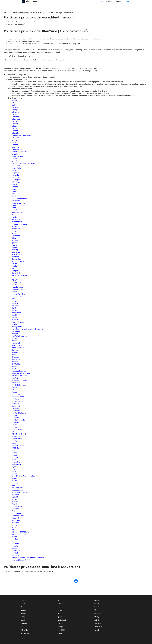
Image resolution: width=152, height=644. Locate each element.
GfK (13, 268)
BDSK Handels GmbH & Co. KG (23, 163)
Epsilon (14, 243)
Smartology (16, 462)
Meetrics (15, 334)
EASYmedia (16, 236)
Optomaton (16, 383)
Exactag (15, 250)
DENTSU (14, 210)
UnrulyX (14, 504)
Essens (14, 245)
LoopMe (15, 315)
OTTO (14, 369)
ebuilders (15, 544)
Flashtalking (16, 259)
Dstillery (15, 231)
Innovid (14, 292)
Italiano (97, 600)
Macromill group (18, 322)
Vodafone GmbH (18, 516)
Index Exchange (18, 287)
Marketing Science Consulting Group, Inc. (27, 329)
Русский (60, 623)
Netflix (14, 355)
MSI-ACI (15, 320)
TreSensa (15, 495)
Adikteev (15, 124)
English (23, 600)
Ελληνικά (61, 607)
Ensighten (15, 240)
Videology (15, 509)
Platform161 (16, 394)
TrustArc (15, 502)
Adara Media (17, 119)
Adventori (15, 138)
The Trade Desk (17, 488)
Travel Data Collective (20, 492)
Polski (96, 620)
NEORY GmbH (17, 345)
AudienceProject (18, 156)
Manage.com (17, 327)
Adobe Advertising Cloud (21, 135)
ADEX (13, 103)
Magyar (60, 613)
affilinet (14, 537)
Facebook (15, 257)
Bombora (15, 177)
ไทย (22, 627)
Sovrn (14, 469)
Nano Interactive (18, 348)
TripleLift (15, 497)
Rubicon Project (18, 429)
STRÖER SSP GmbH (19, 434)
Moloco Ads (16, 343)
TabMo (14, 481)
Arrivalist (15, 154)
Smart (14, 460)
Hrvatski (24, 613)
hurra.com (16, 551)
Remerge (15, 418)
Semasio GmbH (18, 446)
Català (23, 603)
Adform (14, 121)
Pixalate (15, 392)
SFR (13, 432)
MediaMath (16, 331)
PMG (13, 390)
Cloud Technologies (19, 198)
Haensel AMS (16, 273)
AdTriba (15, 114)
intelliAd (15, 553)
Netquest (15, 357)
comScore (15, 539)
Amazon (15, 142)
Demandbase (17, 222)
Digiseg (14, 226)
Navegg (15, 350)
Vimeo (14, 511)
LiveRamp (15, 310)
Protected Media (18, 397)
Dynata (14, 233)
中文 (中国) (62, 630)
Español (97, 607)
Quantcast (16, 406)
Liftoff (14, 308)
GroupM (15, 271)
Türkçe (60, 627)
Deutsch (24, 607)
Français (61, 600)
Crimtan (15, 205)
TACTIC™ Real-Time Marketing (23, 476)
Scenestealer (17, 439)
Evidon (14, 247)
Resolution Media (18, 420)
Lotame (14, 317)
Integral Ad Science (19, 294)
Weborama (16, 520)
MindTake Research (19, 336)
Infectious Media (18, 289)
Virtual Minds (17, 513)
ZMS (13, 530)
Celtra (14, 189)
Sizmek (14, 453)
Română (24, 623)
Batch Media (16, 168)
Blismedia (15, 175)
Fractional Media (18, 261)
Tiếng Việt (24, 630)
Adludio (14, 128)
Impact (14, 285)
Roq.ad (14, 427)
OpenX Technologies (19, 380)
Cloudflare (16, 201)
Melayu (97, 617)
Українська (98, 627)
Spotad (14, 474)
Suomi (23, 610)
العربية (96, 630)
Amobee (15, 145)
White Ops (15, 523)
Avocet (14, 161)
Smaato (15, 455)
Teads (14, 485)
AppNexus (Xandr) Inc (20, 152)
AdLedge (15, 110)
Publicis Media (17, 401)
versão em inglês (56, 13)
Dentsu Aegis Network (20, 224)
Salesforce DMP (17, 436)
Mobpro (15, 341)
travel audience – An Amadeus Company (28, 558)
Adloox (14, 126)
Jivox (13, 299)
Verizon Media (17, 506)
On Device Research (19, 376)
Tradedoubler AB (18, 490)
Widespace (16, 525)
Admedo (15, 131)
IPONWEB (15, 280)
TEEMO (14, 478)
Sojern (14, 467)
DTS (13, 215)
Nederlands (62, 620)
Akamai (14, 140)
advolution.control (19, 534)
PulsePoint (15, 404)
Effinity (14, 238)
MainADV (15, 324)
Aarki (13, 105)
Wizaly (14, 527)
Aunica (14, 159)
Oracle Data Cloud (19, 385)
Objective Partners (19, 371)
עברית (60, 610)
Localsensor (16, 313)
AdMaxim (15, 112)
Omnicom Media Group (21, 373)
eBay (13, 541)
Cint (13, 194)
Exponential (16, 252)
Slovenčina (61, 633)
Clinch (14, 196)
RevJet (14, 425)
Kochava (15, 303)
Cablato (15, 187)
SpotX (14, 471)
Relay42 (15, 415)
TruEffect (15, 499)
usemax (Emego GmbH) (21, 560)
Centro (14, 191)
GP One (14, 264)
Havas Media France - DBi (21, 275)
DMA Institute (17, 212)
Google (14, 100)
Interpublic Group (18, 296)
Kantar (14, 301)
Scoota (14, 441)
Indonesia (98, 613)
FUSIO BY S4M (17, 254)
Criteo (14, 208)
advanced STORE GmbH (21, 532)
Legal (24, 638)
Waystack (15, 518)
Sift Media (15, 448)
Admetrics (15, 133)
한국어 (60, 617)
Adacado (15, 117)
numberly (15, 555)
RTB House (15, 408)
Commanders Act (18, 203)
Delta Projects (17, 219)
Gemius (14, 266)
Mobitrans (15, 338)
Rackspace (16, 411)
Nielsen (14, 366)
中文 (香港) (25, 633)
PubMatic (15, 399)
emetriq (15, 546)
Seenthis (15, 443)
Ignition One (16, 282)
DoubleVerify (16, 229)
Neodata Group (18, 352)
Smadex (15, 457)
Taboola (15, 483)
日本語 (23, 617)
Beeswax (15, 170)
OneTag (15, 378)
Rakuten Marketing (19, 413)
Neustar (15, 362)
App (102, 1)
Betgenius (15, 173)
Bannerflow (16, 166)
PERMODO (15, 387)
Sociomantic (16, 464)
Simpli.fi (14, 450)
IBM (13, 278)
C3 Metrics (16, 182)
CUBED (14, 184)
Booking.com (17, 180)
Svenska (97, 623)
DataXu (14, 217)
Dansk (96, 603)
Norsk (23, 620)
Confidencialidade (113, 1)
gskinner (15, 548)
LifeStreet (15, 306)
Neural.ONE (16, 359)
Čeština (60, 603)
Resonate (15, 422)
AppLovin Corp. (17, 149)
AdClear (15, 107)
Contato (126, 1)
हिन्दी (96, 610)
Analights (15, 147)
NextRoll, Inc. (16, 364)
